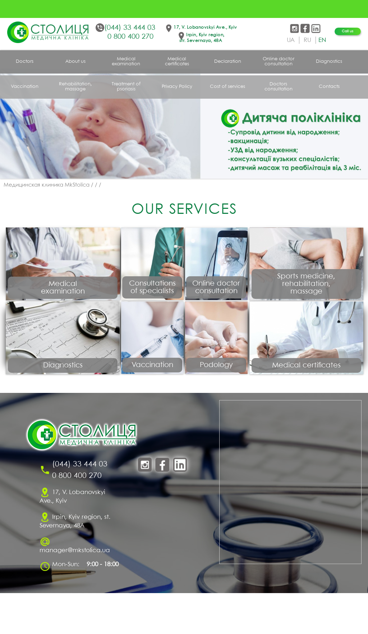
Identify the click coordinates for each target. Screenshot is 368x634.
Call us (347, 31)
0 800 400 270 (130, 36)
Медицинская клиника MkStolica (46, 185)
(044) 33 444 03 (129, 27)
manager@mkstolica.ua (75, 591)
